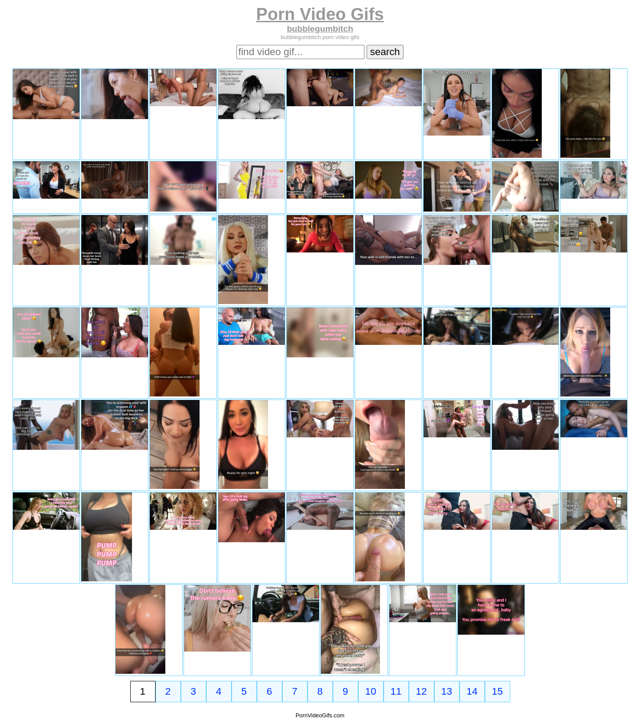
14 (472, 691)
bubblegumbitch (320, 28)
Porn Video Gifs (320, 14)
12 (421, 691)
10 (370, 691)
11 (396, 691)
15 (497, 691)
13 (446, 691)
